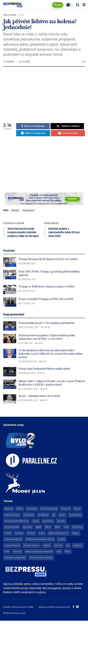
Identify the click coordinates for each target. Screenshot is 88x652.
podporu (41, 592)
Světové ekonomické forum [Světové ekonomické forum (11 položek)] (40, 539)
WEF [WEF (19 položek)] (59, 552)
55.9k (41, 373)
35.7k (44, 400)
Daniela (10, 61)
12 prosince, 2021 (28, 389)
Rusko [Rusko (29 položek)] (75, 533)
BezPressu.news (18, 613)
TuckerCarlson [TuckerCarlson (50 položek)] (12, 545)
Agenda (15, 210)
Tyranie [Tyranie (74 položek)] (58, 545)
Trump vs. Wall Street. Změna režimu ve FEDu (46, 286)
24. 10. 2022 (24, 61)
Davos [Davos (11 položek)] (77, 509)
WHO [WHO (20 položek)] (67, 552)
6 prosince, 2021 (28, 361)
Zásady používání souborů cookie (54, 607)
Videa (21, 15)
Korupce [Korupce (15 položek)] (27, 527)
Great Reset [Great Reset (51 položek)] (75, 515)
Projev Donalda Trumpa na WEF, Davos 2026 (46, 299)
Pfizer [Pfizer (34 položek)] (8, 533)
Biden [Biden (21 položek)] (20, 509)
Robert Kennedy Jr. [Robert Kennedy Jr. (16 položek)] (58, 533)
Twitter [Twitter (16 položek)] (46, 545)
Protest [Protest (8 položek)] (31, 533)
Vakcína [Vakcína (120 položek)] (17, 552)
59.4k (43, 361)
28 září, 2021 (26, 343)
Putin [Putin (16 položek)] (41, 533)
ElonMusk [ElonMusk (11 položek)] (43, 515)
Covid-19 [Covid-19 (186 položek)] (65, 509)
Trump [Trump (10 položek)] (61, 539)
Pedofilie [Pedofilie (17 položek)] (77, 527)
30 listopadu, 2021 (29, 327)
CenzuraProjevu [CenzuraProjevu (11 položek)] (49, 509)
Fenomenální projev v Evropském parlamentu (46, 322)
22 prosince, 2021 (28, 400)
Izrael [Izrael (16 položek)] (35, 521)
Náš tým (7, 583)
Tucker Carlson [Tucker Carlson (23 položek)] (31, 545)
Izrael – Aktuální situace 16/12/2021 (39, 396)
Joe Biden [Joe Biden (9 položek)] (48, 521)
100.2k (45, 327)
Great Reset (28, 210)
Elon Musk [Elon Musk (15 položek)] (29, 515)
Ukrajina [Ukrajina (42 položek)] (78, 545)
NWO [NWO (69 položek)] (57, 527)
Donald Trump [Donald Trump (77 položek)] (12, 515)
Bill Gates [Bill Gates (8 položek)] (32, 509)
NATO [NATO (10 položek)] (48, 527)
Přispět (57, 5)
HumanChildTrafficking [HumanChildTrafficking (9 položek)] (16, 521)
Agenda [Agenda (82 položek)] (8, 509)
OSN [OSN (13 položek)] (66, 527)
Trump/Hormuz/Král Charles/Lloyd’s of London (48, 259)
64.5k (39, 343)
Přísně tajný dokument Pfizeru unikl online (44, 368)
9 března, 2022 (27, 373)
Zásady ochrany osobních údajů (18, 607)
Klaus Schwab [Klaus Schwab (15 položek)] (12, 527)
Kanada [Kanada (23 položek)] (61, 521)
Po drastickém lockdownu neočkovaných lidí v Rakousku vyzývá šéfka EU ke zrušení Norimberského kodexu (51, 354)
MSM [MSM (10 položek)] (38, 527)
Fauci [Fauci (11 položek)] (62, 515)
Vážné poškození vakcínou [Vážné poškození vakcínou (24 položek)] (39, 552)
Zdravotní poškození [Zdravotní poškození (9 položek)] (15, 558)
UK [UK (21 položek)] (67, 545)
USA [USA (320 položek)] (7, 552)
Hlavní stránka (9, 15)
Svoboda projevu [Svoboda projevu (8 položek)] (13, 539)
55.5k (44, 389)
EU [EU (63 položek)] (54, 515)
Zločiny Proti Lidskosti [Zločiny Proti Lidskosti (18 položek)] (41, 558)
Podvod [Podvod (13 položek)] (19, 533)
